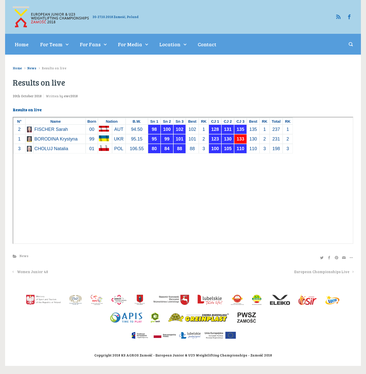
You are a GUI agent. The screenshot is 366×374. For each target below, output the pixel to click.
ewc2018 (71, 96)
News (31, 68)
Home (21, 44)
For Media (130, 44)
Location (169, 44)
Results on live (27, 109)
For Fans (90, 44)
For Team (51, 44)
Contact (207, 44)
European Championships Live (321, 271)
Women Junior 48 (32, 271)
